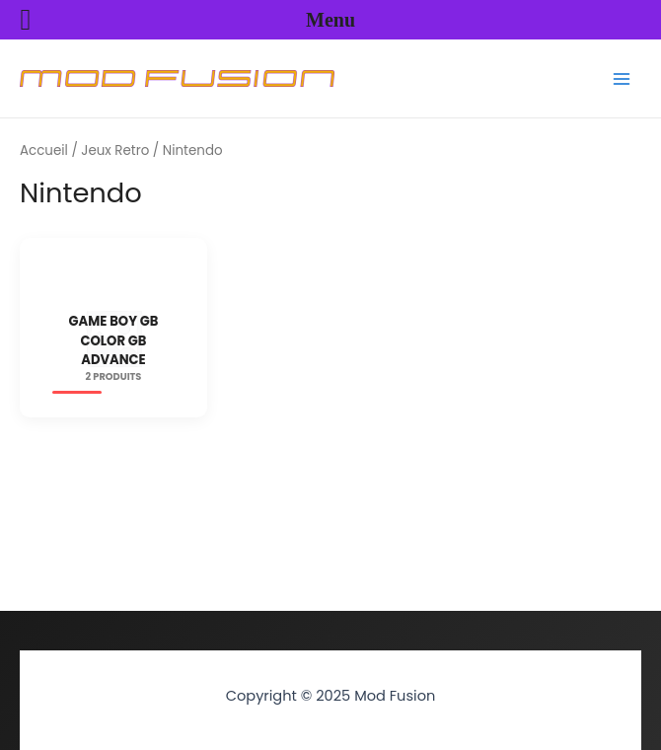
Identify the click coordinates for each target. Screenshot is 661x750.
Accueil (44, 150)
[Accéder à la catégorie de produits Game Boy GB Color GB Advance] (113, 337)
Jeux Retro (115, 150)
